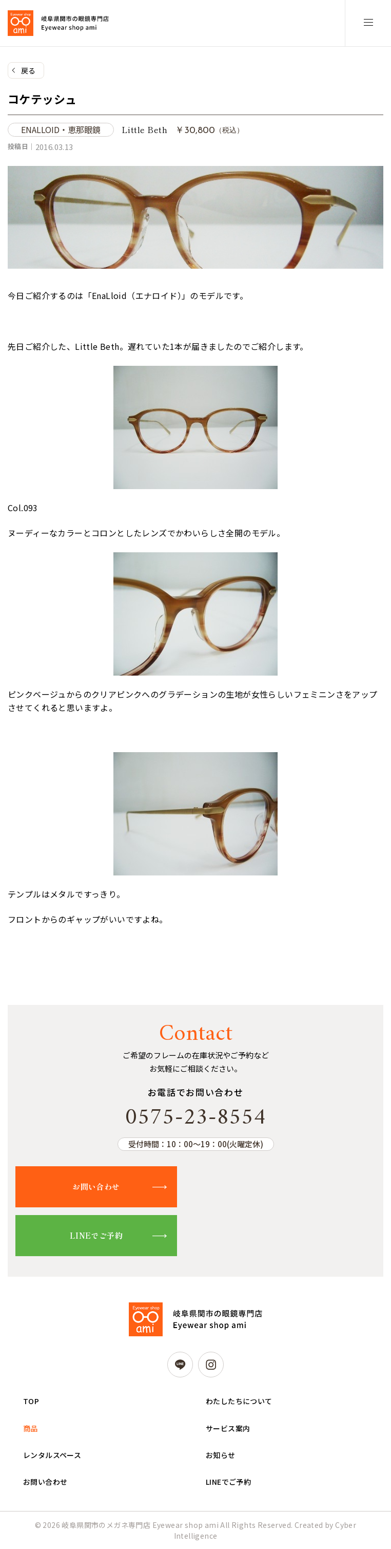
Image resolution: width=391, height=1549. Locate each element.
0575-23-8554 (195, 1118)
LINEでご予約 (96, 1235)
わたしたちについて (239, 1401)
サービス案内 (228, 1428)
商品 (30, 1428)
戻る (28, 70)
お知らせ (221, 1455)
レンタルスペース (52, 1455)
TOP (31, 1401)
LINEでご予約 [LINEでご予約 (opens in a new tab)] (228, 1482)
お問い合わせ (96, 1186)
